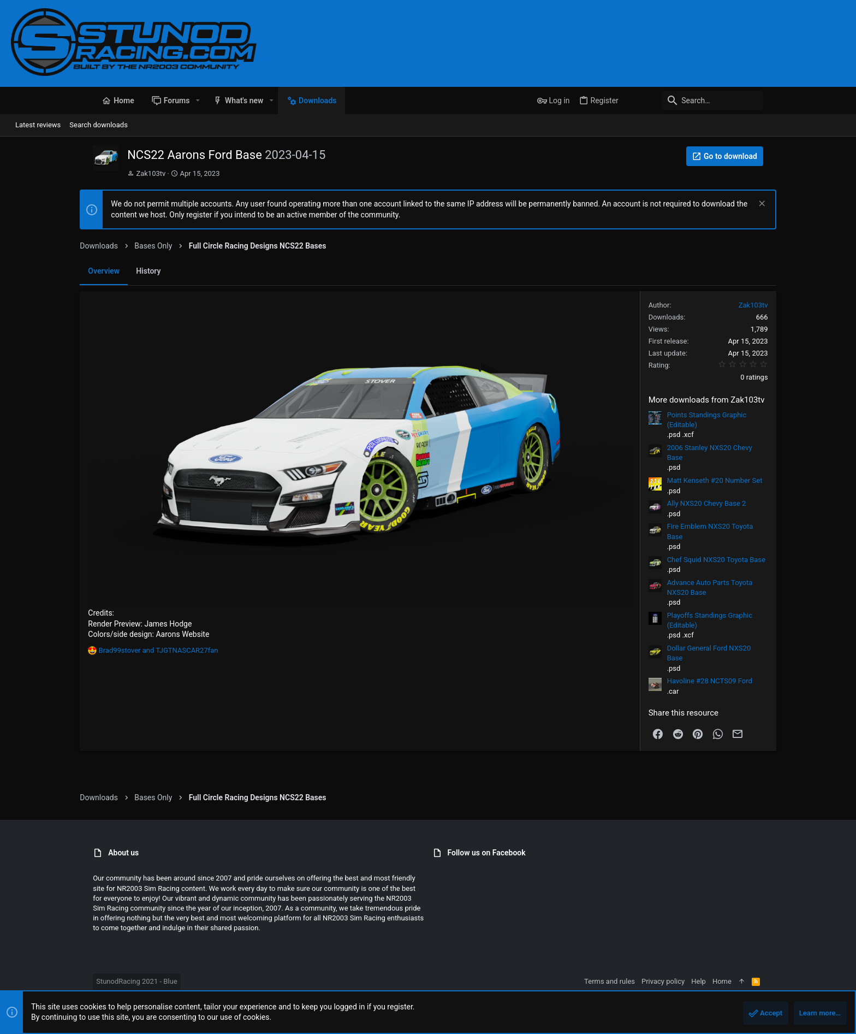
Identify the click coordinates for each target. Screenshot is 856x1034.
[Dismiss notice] (829, 204)
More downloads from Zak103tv (775, 400)
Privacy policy (744, 981)
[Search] (777, 100)
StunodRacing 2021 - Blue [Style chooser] (54, 981)
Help (780, 981)
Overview (35, 271)
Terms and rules (691, 981)
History (79, 271)
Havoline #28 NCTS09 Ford (778, 681)
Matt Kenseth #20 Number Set (783, 480)
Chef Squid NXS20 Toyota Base (785, 560)
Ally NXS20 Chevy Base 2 (775, 503)
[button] (115, 100)
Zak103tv (69, 173)
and (89, 728)
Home (803, 981)
